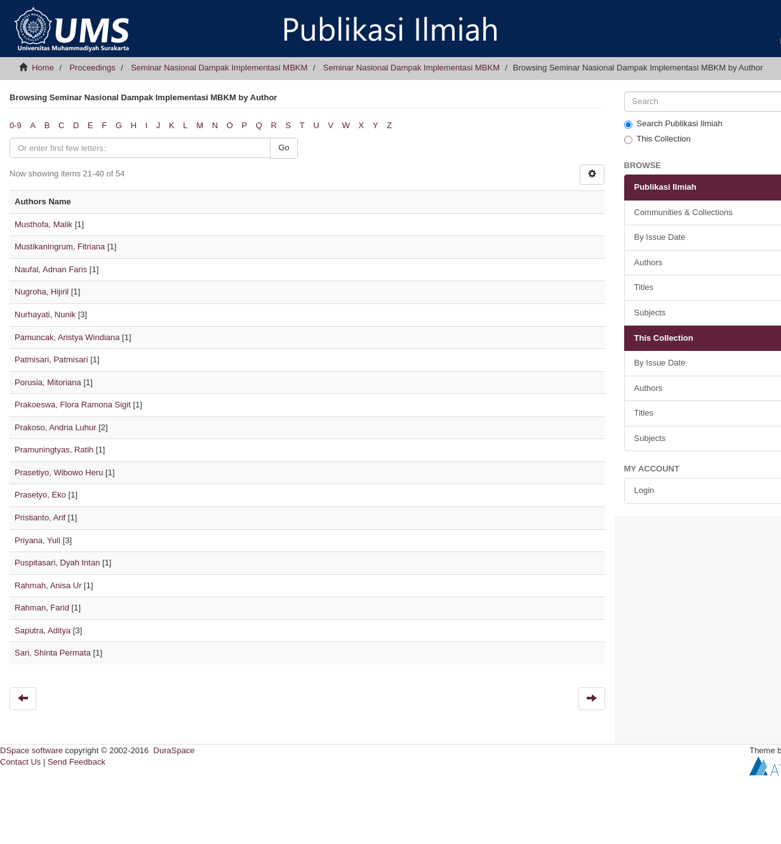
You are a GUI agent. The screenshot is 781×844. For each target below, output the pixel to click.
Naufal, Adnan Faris (51, 269)
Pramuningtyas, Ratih (54, 449)
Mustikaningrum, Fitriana (60, 246)
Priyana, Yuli (37, 540)
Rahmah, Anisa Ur (48, 585)
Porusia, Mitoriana (48, 382)
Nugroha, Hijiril (42, 291)
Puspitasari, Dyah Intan (57, 562)
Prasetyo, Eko (40, 494)
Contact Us (20, 762)
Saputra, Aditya (42, 630)
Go (283, 147)
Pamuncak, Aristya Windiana (67, 337)
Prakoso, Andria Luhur (56, 427)
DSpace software (31, 750)
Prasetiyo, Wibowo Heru (59, 472)
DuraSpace (174, 750)
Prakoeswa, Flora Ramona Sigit (73, 404)
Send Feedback (76, 762)
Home (43, 67)
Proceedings (92, 67)
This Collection (657, 139)
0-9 (16, 125)
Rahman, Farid (42, 607)
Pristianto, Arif (40, 517)
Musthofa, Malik (43, 224)
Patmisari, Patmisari (51, 359)
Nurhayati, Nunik (45, 314)
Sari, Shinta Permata (53, 652)
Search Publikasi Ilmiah (673, 124)
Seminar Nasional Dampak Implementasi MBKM (219, 67)
